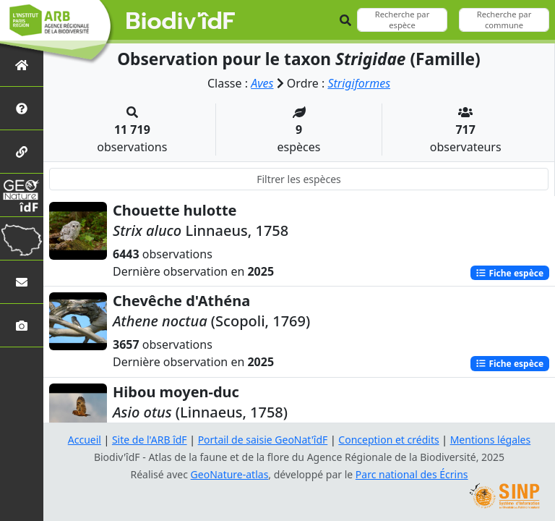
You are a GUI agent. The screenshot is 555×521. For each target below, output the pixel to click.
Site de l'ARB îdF (149, 439)
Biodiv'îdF (181, 21)
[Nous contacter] (21, 281)
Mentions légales (490, 439)
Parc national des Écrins (412, 474)
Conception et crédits (388, 439)
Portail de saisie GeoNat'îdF (263, 439)
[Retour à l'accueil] (21, 64)
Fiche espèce (509, 272)
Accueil (84, 439)
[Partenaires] (21, 151)
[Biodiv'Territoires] (21, 238)
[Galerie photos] (21, 325)
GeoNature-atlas (230, 474)
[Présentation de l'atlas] (21, 108)
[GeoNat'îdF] (21, 195)
